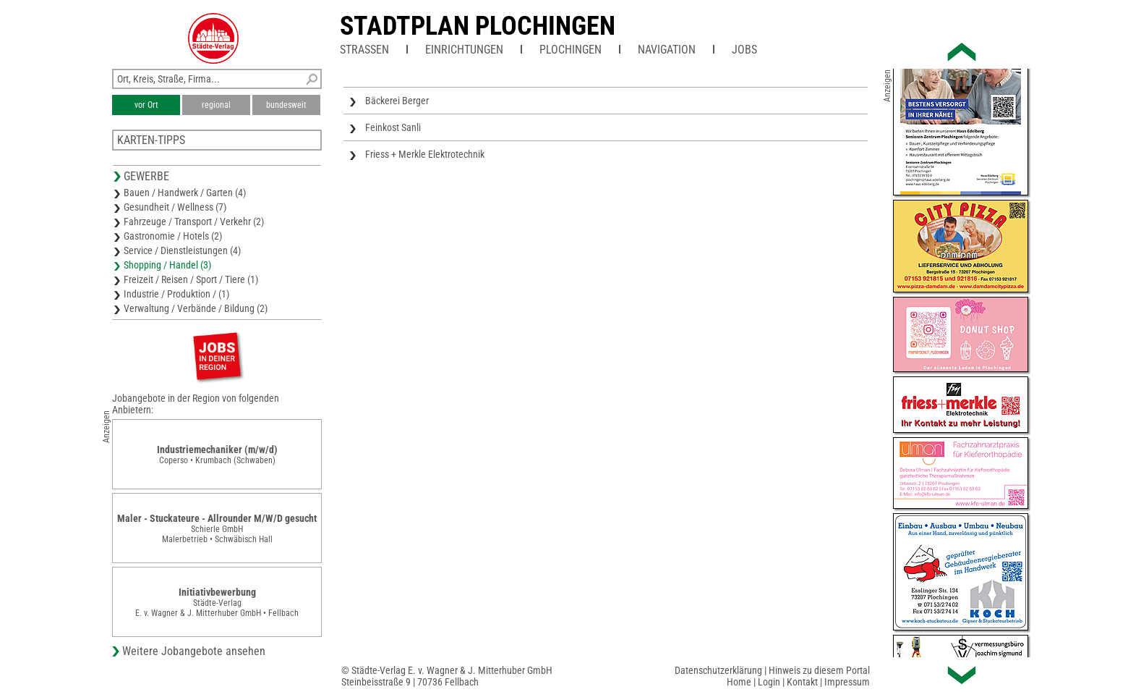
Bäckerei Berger (397, 100)
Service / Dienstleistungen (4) (182, 250)
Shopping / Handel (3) (167, 265)
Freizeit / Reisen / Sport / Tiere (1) (191, 279)
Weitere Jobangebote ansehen (193, 651)
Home (739, 682)
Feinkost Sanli (393, 127)
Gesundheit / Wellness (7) (175, 207)
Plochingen (570, 49)
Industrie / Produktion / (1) (176, 294)
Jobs (744, 49)
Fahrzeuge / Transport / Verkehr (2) (194, 221)
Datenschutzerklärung (718, 670)
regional (216, 105)
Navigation (667, 49)
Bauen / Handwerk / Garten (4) (185, 192)
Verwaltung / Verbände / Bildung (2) (196, 308)
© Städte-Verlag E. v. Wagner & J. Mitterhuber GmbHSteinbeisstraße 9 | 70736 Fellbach (446, 676)
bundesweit (286, 105)
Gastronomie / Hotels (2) (173, 236)
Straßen (364, 49)
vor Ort (146, 105)
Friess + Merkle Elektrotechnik (424, 154)
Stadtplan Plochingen (477, 26)
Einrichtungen (464, 49)
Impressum (847, 682)
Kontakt (802, 682)
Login (769, 682)
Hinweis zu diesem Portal (819, 670)
